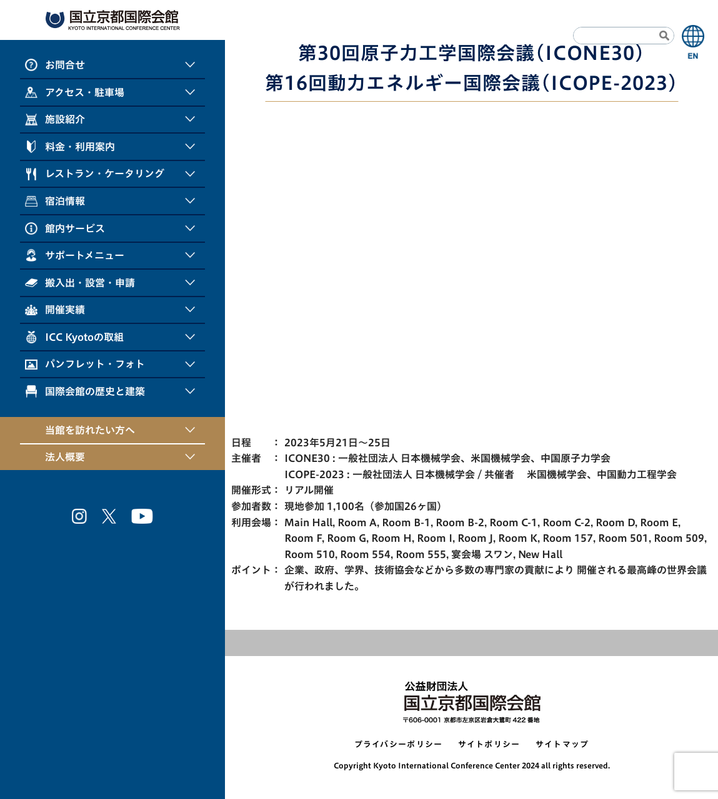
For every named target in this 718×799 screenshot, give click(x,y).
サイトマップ (562, 744)
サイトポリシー (489, 744)
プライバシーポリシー (398, 744)
